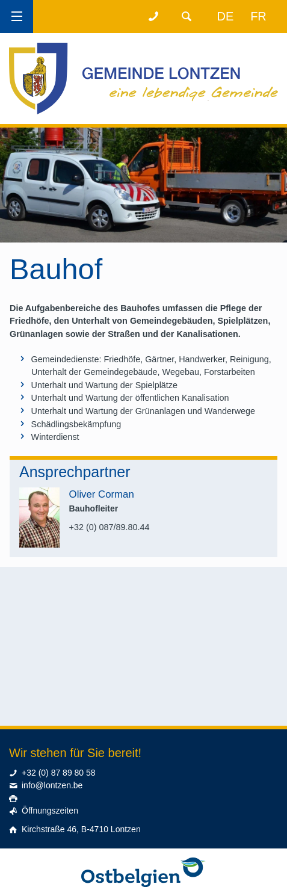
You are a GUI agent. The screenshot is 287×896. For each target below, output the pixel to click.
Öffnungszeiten (50, 810)
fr (258, 16)
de (225, 16)
